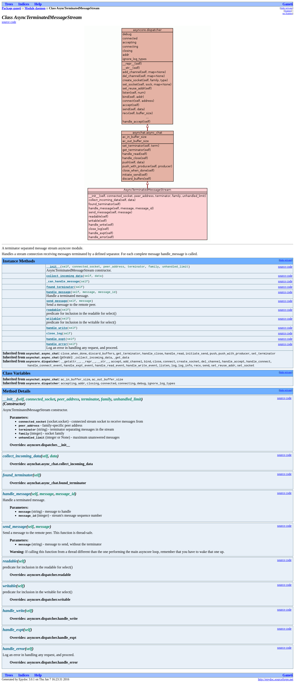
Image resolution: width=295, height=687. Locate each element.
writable (53, 322)
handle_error (56, 348)
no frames (287, 13)
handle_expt (55, 342)
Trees (9, 4)
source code (9, 22)
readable (53, 312)
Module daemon (35, 8)
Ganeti (288, 4)
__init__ (53, 267)
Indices (23, 4)
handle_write (56, 331)
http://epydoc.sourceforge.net (275, 683)
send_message (56, 303)
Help (38, 4)
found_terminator (60, 288)
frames (288, 10)
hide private (286, 8)
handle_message (58, 293)
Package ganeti (11, 8)
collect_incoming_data (64, 277)
